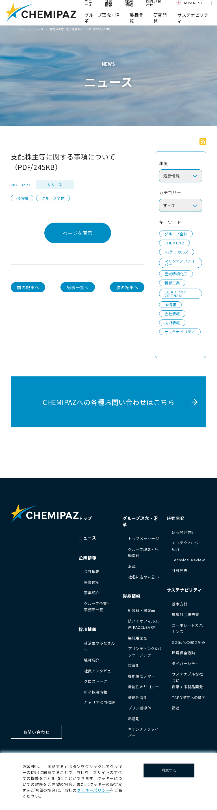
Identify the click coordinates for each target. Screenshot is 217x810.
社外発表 (179, 570)
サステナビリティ (179, 331)
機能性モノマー (141, 676)
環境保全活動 (183, 652)
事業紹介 (91, 592)
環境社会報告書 (185, 614)
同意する (169, 770)
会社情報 (172, 313)
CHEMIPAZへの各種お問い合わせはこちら (109, 402)
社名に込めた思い (143, 576)
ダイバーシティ (185, 663)
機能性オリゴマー (143, 686)
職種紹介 (91, 660)
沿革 (132, 566)
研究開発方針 (183, 532)
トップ (85, 518)
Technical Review (188, 559)
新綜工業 (172, 282)
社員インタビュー (99, 670)
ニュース (38, 29)
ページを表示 (78, 232)
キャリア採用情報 (99, 702)
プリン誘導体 (139, 708)
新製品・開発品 (141, 610)
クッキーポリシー (93, 790)
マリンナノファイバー (179, 262)
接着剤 (134, 665)
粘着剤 (134, 718)
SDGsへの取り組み (189, 642)
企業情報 (87, 557)
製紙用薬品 (137, 638)
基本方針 (179, 604)
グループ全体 (53, 198)
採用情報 (87, 629)
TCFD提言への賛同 (189, 697)
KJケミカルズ (176, 252)
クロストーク (95, 681)
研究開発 (176, 518)
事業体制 (91, 582)
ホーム (23, 29)
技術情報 (172, 322)
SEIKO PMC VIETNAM (175, 293)
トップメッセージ (143, 538)
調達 (176, 708)
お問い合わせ (36, 732)
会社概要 (91, 571)
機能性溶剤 (137, 697)
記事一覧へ (77, 287)
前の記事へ (28, 287)
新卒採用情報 (95, 692)
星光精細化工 (176, 273)
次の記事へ (127, 287)
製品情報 (131, 596)
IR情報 (22, 198)
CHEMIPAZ (174, 243)
